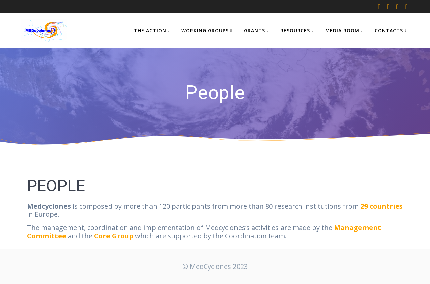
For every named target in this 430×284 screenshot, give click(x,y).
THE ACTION (150, 30)
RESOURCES (295, 30)
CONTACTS (389, 30)
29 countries (381, 206)
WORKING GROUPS (205, 30)
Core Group (113, 235)
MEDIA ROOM (342, 30)
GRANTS (254, 30)
